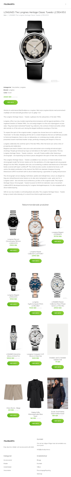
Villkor (39, 467)
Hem (5, 15)
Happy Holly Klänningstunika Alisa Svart (35, 414)
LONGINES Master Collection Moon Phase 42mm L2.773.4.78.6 (57, 304)
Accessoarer (8, 460)
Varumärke (15, 87)
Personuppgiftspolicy (44, 470)
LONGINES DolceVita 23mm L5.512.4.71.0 (13, 355)
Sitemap (39, 474)
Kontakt (39, 463)
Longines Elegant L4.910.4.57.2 (13, 296)
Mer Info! (10, 102)
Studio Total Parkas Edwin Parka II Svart (57, 413)
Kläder (6, 463)
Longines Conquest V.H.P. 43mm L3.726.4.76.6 (35, 355)
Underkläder (8, 467)
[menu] (65, 4)
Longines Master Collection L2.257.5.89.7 (35, 253)
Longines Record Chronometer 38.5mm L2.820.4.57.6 (13, 241)
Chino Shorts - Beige (13, 408)
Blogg (39, 460)
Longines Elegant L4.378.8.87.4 (58, 233)
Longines (23, 87)
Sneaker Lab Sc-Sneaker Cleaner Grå (57, 359)
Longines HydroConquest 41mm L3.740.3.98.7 (35, 304)
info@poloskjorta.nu (43, 449)
